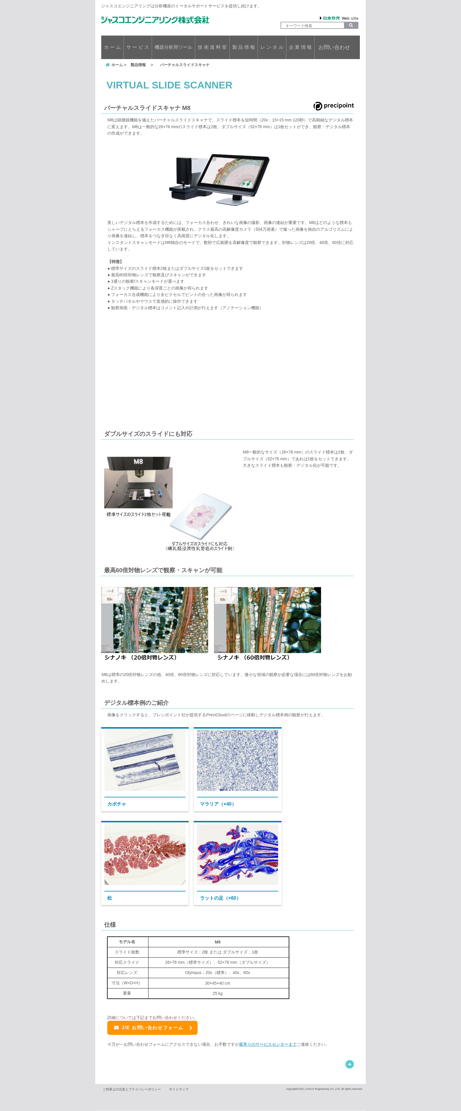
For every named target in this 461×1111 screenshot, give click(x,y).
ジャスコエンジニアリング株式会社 (155, 20)
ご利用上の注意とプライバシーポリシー (132, 1089)
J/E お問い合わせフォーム (148, 1027)
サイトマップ (178, 1089)
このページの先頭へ (349, 1064)
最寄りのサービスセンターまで (268, 1044)
